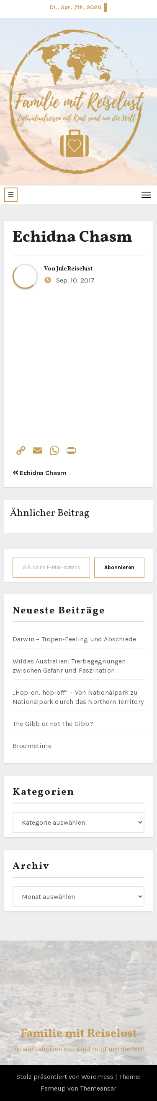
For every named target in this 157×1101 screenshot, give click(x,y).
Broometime (32, 746)
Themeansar (98, 1088)
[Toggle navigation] (146, 194)
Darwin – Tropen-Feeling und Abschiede (74, 639)
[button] (11, 195)
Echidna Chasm (72, 238)
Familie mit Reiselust (79, 1034)
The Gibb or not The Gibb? (53, 724)
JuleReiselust (75, 269)
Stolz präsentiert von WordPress (65, 1077)
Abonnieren (119, 567)
